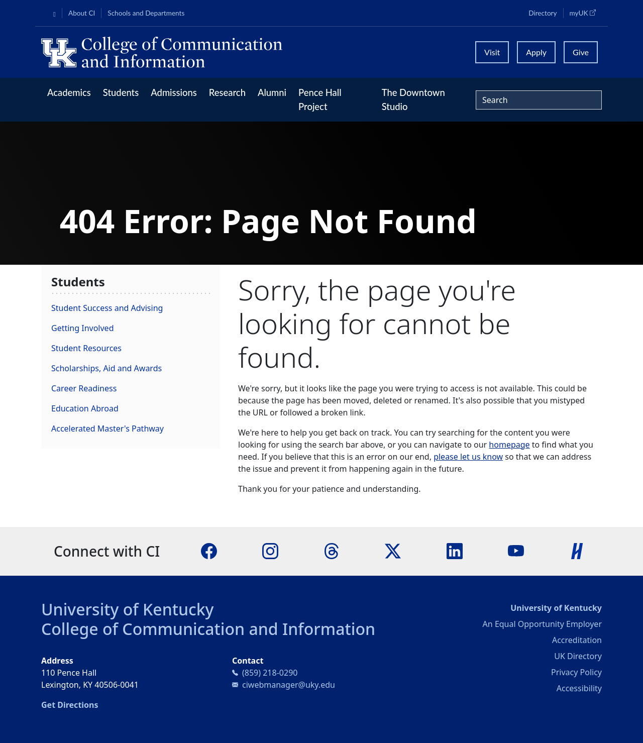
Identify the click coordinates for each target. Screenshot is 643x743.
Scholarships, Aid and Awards (106, 368)
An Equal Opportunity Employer (542, 623)
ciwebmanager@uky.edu (288, 684)
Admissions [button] (174, 92)
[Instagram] (270, 550)
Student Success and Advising (107, 307)
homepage (509, 444)
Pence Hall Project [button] (320, 99)
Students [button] (121, 92)
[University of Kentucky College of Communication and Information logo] (251, 52)
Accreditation (577, 640)
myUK (586, 12)
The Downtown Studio (413, 99)
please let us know (468, 456)
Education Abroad (85, 408)
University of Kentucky (127, 609)
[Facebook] (209, 550)
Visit (492, 52)
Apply (536, 52)
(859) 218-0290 (269, 672)
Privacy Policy (576, 672)
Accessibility (579, 688)
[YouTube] (516, 550)
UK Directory (578, 656)
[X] (393, 550)
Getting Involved (82, 328)
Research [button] (227, 92)
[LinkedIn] (455, 550)
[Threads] (332, 550)
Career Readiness (84, 388)
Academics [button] (69, 92)
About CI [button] (81, 13)
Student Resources (86, 348)
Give (581, 52)
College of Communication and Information (208, 629)
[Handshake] (577, 550)
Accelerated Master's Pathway (107, 428)
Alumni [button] (272, 92)
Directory (542, 13)
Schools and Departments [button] (146, 13)
